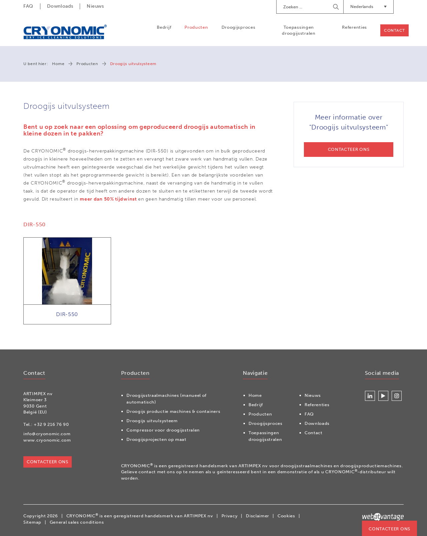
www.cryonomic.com (47, 440)
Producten (196, 27)
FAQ (28, 6)
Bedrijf (164, 27)
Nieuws (95, 6)
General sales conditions (77, 522)
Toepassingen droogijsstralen (299, 30)
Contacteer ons (389, 528)
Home (58, 63)
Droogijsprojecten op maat (156, 439)
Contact (394, 30)
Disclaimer (257, 515)
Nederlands (368, 6)
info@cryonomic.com (47, 433)
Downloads (60, 6)
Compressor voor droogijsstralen (163, 430)
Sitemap (32, 522)
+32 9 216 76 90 (51, 424)
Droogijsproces (239, 27)
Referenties (354, 27)
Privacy (230, 515)
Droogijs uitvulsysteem (151, 420)
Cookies (286, 515)
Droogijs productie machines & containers (173, 411)
